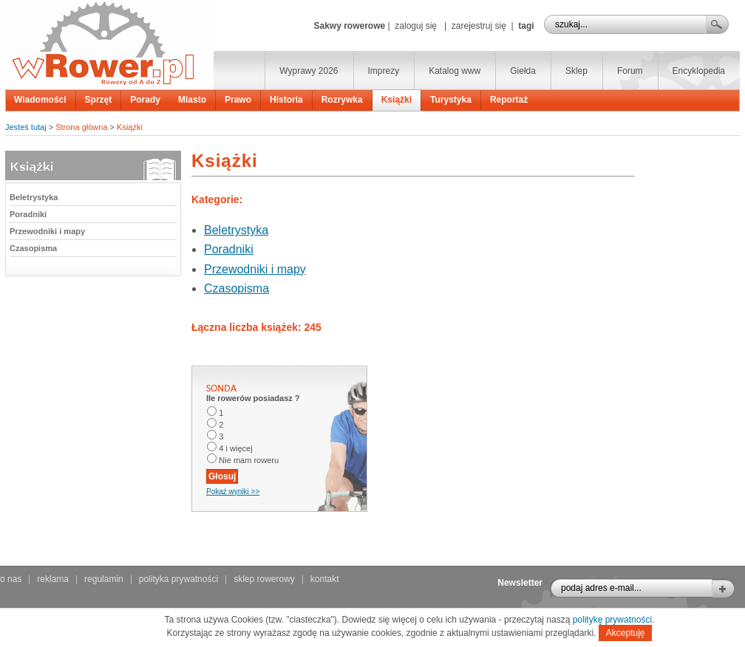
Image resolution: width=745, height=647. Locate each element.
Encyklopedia (699, 71)
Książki (396, 100)
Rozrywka (342, 100)
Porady (145, 100)
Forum (630, 71)
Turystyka (451, 100)
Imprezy (384, 71)
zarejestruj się (479, 26)
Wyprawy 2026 (308, 71)
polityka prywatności (178, 579)
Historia (286, 100)
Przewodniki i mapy (47, 231)
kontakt (324, 579)
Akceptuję (625, 633)
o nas (10, 579)
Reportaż (509, 100)
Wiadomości (40, 100)
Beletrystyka (34, 197)
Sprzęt (98, 100)
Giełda (523, 71)
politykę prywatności (612, 620)
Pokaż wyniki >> (232, 491)
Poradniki (28, 214)
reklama (53, 579)
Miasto (192, 100)
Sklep (576, 71)
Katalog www (454, 71)
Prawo (238, 100)
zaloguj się (416, 26)
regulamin (103, 579)
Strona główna (81, 127)
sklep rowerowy (264, 579)
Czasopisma (33, 248)
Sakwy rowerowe (349, 26)
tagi (526, 26)
